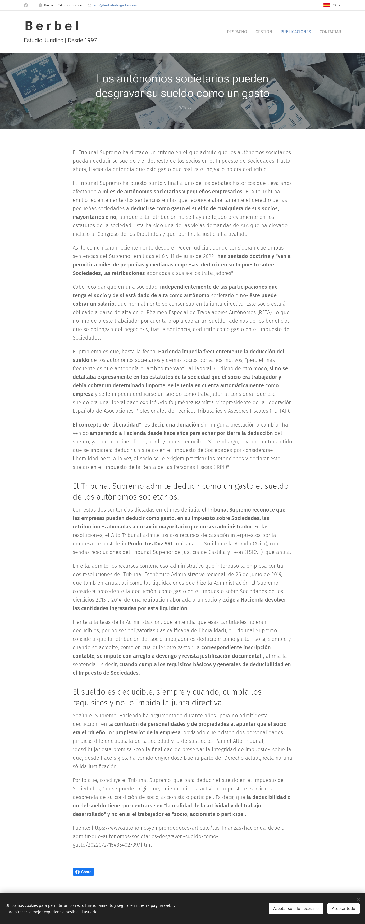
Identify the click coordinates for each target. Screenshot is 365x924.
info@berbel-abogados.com (115, 5)
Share (83, 872)
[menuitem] (238, 31)
